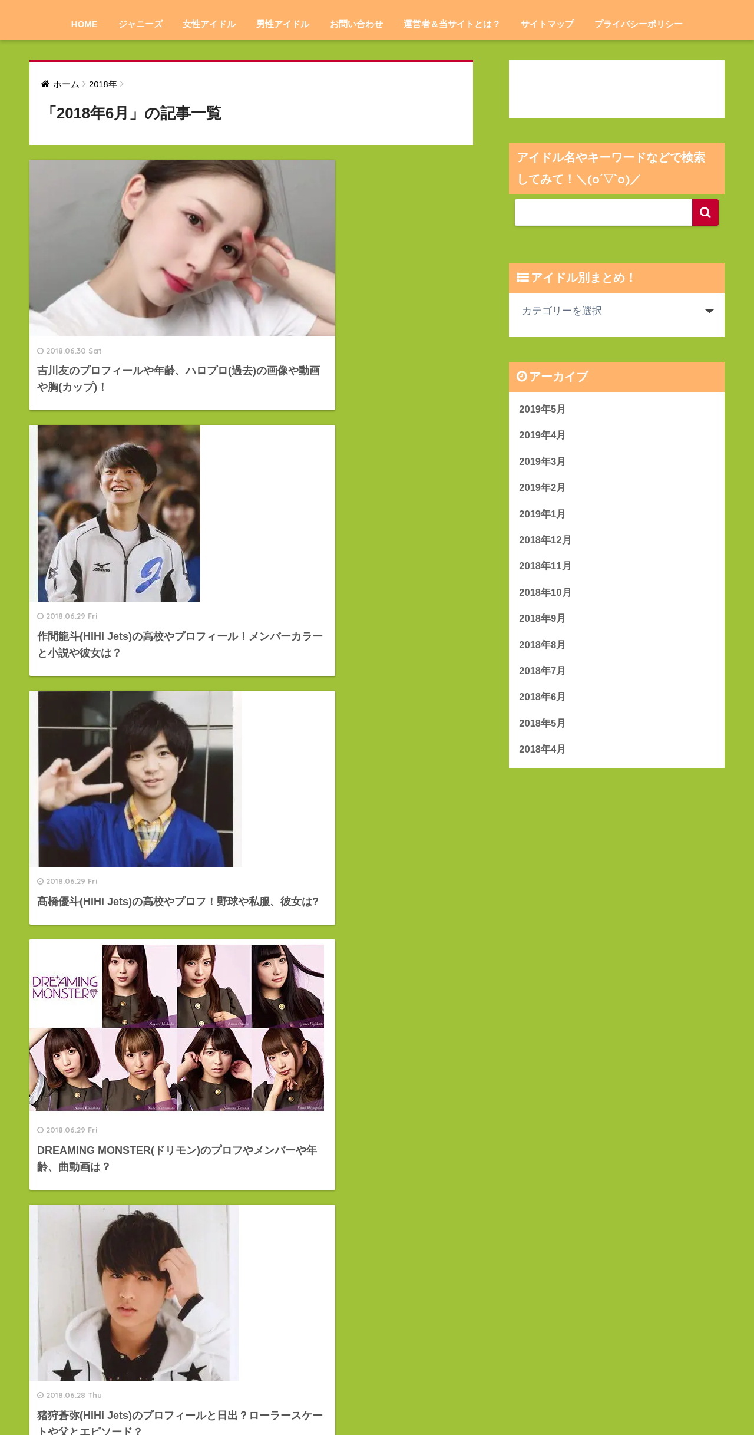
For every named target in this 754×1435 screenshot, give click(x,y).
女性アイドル (209, 24)
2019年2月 (543, 488)
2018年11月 (545, 567)
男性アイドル (282, 24)
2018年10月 (545, 593)
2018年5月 (543, 725)
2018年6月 (543, 699)
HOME (84, 24)
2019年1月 (543, 514)
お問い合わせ (356, 24)
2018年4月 (543, 751)
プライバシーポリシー (638, 24)
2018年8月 (543, 646)
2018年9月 (543, 620)
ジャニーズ (140, 24)
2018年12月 (545, 541)
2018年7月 (543, 672)
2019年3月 (543, 461)
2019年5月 (543, 409)
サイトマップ (547, 24)
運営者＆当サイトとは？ (452, 24)
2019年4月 (543, 435)
